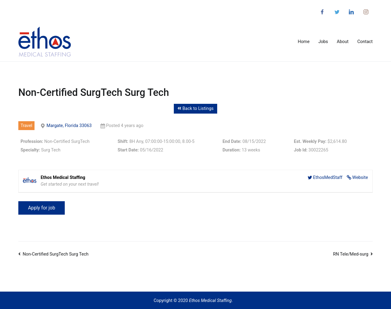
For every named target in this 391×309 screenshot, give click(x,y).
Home (304, 41)
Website (360, 177)
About (343, 41)
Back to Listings (195, 108)
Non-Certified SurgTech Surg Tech (56, 254)
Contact (365, 41)
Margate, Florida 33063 (69, 125)
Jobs (323, 41)
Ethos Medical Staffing (210, 300)
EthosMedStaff (327, 177)
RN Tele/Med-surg (350, 254)
